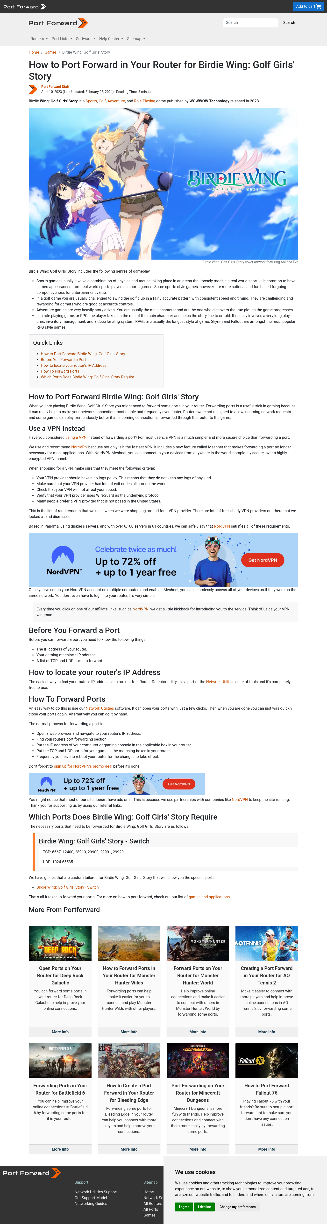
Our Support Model (91, 1198)
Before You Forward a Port (63, 359)
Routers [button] (38, 38)
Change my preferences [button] (238, 1207)
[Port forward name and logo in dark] (58, 22)
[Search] (250, 22)
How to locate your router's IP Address (73, 365)
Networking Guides (91, 1203)
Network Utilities (220, 681)
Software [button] (84, 38)
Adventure (116, 101)
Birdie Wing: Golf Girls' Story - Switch (67, 887)
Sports (91, 101)
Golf (102, 101)
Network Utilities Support (96, 1192)
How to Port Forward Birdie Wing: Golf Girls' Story (83, 354)
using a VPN (75, 437)
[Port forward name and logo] (24, 6)
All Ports (150, 1209)
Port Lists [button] (60, 38)
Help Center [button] (110, 38)
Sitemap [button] (134, 38)
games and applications (209, 897)
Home (34, 52)
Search (289, 22)
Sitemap (150, 1182)
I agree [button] (184, 1207)
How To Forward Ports (60, 371)
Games (51, 52)
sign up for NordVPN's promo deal (83, 766)
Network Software (158, 1198)
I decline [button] (204, 1207)
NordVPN (79, 447)
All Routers (152, 1203)
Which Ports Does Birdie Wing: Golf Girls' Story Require (87, 377)
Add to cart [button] (308, 6)
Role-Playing (144, 101)
